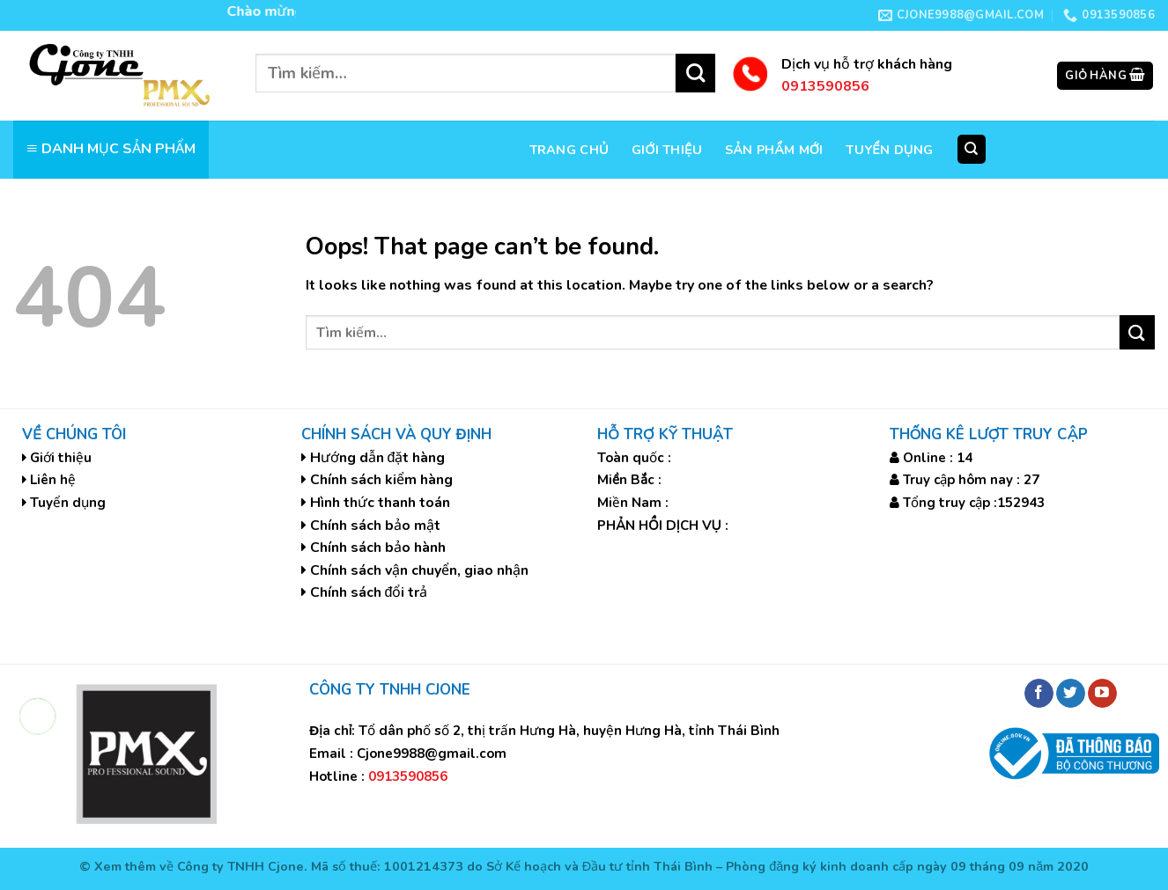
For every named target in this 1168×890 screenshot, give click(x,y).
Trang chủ (569, 149)
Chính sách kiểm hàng (381, 479)
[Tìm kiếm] (972, 149)
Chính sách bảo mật (375, 525)
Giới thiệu (667, 149)
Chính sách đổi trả (369, 592)
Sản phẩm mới (774, 149)
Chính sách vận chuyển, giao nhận (419, 570)
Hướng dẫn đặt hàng (378, 457)
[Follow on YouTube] (1102, 694)
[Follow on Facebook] (1038, 694)
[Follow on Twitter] (1070, 694)
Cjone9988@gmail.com (431, 753)
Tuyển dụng (889, 149)
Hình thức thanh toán (380, 502)
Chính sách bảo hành (378, 547)
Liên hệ (53, 480)
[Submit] (695, 73)
